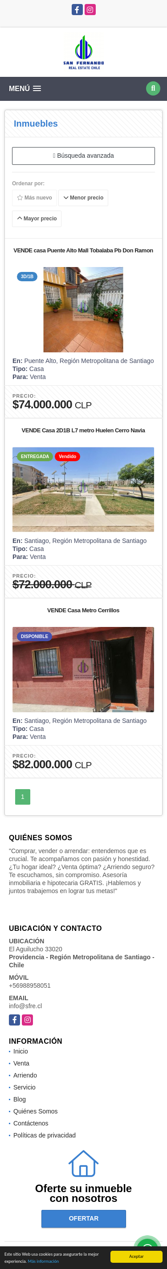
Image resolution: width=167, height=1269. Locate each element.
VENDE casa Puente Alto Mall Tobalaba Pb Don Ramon (83, 250)
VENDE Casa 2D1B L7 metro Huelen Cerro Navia (83, 430)
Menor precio (83, 198)
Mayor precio (37, 218)
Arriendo (25, 1075)
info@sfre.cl (25, 1006)
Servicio (24, 1087)
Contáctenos (31, 1123)
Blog (19, 1099)
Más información (43, 1262)
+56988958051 (30, 985)
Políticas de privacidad (44, 1135)
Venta (21, 1063)
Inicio (20, 1051)
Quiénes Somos (35, 1111)
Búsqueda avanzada (83, 155)
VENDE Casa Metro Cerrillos (83, 610)
